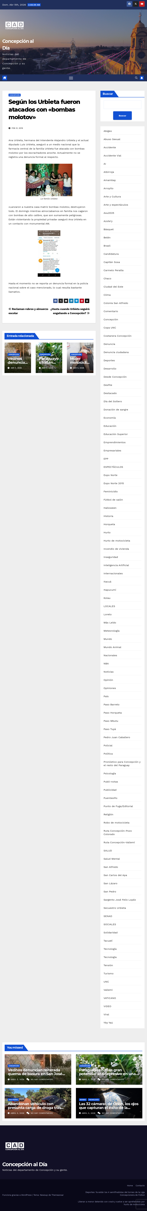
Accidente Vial (112, 155)
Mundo (108, 638)
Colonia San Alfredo (116, 303)
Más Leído (110, 622)
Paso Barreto (111, 704)
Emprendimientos (114, 442)
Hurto (107, 532)
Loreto (108, 614)
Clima (107, 294)
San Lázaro (110, 883)
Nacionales (110, 655)
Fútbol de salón (113, 499)
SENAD (108, 916)
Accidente (110, 147)
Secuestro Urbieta (115, 907)
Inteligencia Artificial (116, 565)
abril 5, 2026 (18, 1080)
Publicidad (110, 789)
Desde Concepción (115, 376)
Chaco (107, 278)
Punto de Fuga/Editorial (118, 806)
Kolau (107, 598)
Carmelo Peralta (114, 270)
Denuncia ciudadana (116, 352)
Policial (108, 745)
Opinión (108, 679)
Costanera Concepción (117, 335)
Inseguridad (111, 557)
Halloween (110, 507)
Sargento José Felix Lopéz (120, 899)
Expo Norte (110, 475)
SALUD (108, 850)
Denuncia (109, 344)
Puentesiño (110, 798)
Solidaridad (111, 932)
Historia (108, 516)
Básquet (109, 229)
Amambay (110, 180)
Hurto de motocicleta (117, 540)
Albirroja (109, 172)
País (106, 696)
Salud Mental (112, 858)
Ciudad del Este (113, 286)
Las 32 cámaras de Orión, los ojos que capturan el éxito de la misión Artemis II (108, 1108)
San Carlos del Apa (115, 875)
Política (108, 753)
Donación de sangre (116, 409)
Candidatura (111, 253)
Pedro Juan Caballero (117, 737)
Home (130, 1185)
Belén (107, 237)
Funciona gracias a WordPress (17, 1195)
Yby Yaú (108, 1022)
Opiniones (110, 688)
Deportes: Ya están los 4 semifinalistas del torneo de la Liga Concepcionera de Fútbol (115, 1193)
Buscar (108, 94)
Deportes (109, 360)
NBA (106, 663)
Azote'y (108, 221)
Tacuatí (108, 940)
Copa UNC (110, 327)
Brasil (107, 245)
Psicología (110, 773)
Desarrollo (110, 368)
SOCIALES (110, 924)
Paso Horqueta (113, 712)
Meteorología (112, 630)
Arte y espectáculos (116, 204)
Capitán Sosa (112, 262)
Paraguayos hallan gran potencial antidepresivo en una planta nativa (107, 1074)
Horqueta (109, 524)
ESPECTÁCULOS (113, 466)
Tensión (108, 965)
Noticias (108, 671)
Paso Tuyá (110, 729)
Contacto (140, 1185)
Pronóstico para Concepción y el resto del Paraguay (122, 763)
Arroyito (108, 188)
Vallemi (108, 989)
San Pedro (110, 891)
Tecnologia (110, 957)
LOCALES (109, 606)
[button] (136, 77)
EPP (106, 458)
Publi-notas (111, 781)
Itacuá (107, 581)
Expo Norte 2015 (114, 483)
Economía (110, 417)
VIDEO (107, 1006)
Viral (106, 1014)
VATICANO (110, 998)
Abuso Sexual (112, 139)
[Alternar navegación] (71, 77)
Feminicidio (111, 491)
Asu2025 (109, 212)
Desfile (108, 385)
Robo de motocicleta (116, 822)
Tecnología (110, 948)
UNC (106, 981)
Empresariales (112, 450)
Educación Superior (116, 434)
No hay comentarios (42, 1080)
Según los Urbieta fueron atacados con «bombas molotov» (44, 109)
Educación (110, 425)
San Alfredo (111, 867)
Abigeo (108, 131)
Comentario (111, 311)
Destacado (110, 393)
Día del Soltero (113, 401)
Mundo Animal (112, 647)
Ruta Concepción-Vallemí (119, 842)
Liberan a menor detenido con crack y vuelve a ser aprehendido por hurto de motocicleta (111, 1203)
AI (105, 163)
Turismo (108, 973)
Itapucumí (110, 589)
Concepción (14, 95)
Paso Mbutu (111, 720)
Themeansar (58, 1195)
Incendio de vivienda (116, 548)
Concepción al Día (24, 1164)
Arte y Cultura (112, 196)
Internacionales (113, 573)
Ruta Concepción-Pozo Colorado (118, 832)
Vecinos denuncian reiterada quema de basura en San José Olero (35, 1074)
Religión (108, 814)
